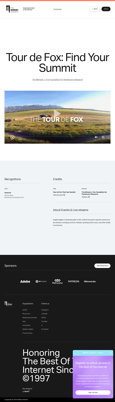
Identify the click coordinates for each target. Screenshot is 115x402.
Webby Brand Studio (29, 318)
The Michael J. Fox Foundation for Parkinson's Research (57, 80)
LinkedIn (44, 314)
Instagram (45, 310)
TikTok (43, 318)
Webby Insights (27, 329)
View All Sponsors (102, 266)
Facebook (44, 329)
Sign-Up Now (93, 392)
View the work (58, 195)
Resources (26, 314)
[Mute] (96, 137)
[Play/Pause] (12, 137)
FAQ (23, 321)
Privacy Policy (27, 333)
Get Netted (26, 325)
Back (94, 9)
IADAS (24, 310)
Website (84, 197)
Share (106, 9)
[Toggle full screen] (103, 137)
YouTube (44, 321)
